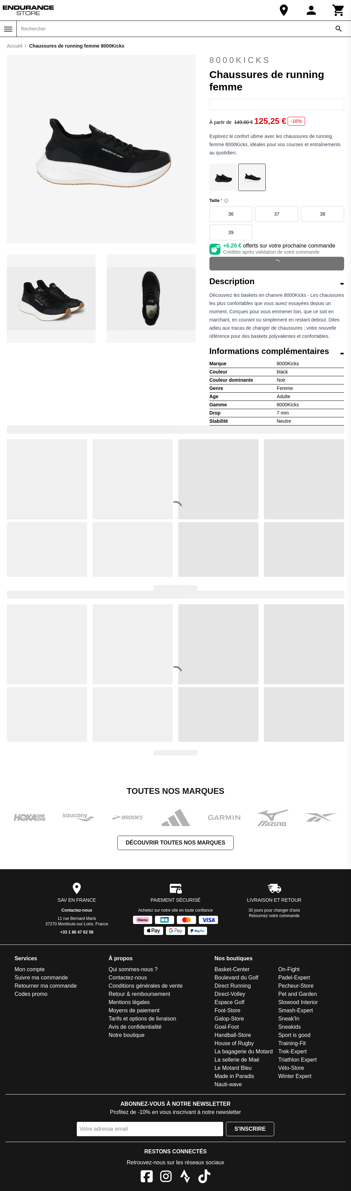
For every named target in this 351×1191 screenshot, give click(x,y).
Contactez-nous (76, 910)
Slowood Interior (298, 1002)
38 (322, 214)
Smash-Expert (295, 1010)
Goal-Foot (227, 1027)
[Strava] (185, 1177)
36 (231, 214)
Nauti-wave (228, 1084)
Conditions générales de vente (146, 986)
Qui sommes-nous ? (133, 969)
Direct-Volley (230, 994)
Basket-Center (232, 969)
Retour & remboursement (139, 994)
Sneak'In (289, 1019)
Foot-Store (228, 1010)
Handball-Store (233, 1035)
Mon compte (29, 969)
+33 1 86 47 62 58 (76, 932)
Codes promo (30, 994)
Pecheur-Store (296, 986)
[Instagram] (166, 1177)
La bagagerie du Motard (244, 1051)
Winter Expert (295, 1076)
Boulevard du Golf (236, 977)
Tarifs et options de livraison (142, 1019)
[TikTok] (204, 1177)
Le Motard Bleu (233, 1068)
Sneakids (289, 1027)
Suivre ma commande (41, 977)
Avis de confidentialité (135, 1027)
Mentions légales (129, 1002)
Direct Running (233, 986)
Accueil (14, 46)
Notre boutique (127, 1035)
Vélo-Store (291, 1068)
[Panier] (339, 10)
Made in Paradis (234, 1076)
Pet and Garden (297, 994)
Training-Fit (292, 1043)
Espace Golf (229, 1002)
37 (277, 214)
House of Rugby (234, 1043)
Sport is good (294, 1035)
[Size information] (226, 200)
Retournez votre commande (274, 915)
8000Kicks (240, 60)
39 (231, 232)
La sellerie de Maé (237, 1060)
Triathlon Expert (297, 1060)
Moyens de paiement (134, 1010)
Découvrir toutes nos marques (175, 843)
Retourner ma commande (45, 986)
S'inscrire (250, 1129)
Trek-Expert (292, 1051)
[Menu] (8, 29)
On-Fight (289, 969)
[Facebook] (147, 1177)
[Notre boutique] (284, 10)
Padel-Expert (294, 977)
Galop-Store (229, 1019)
